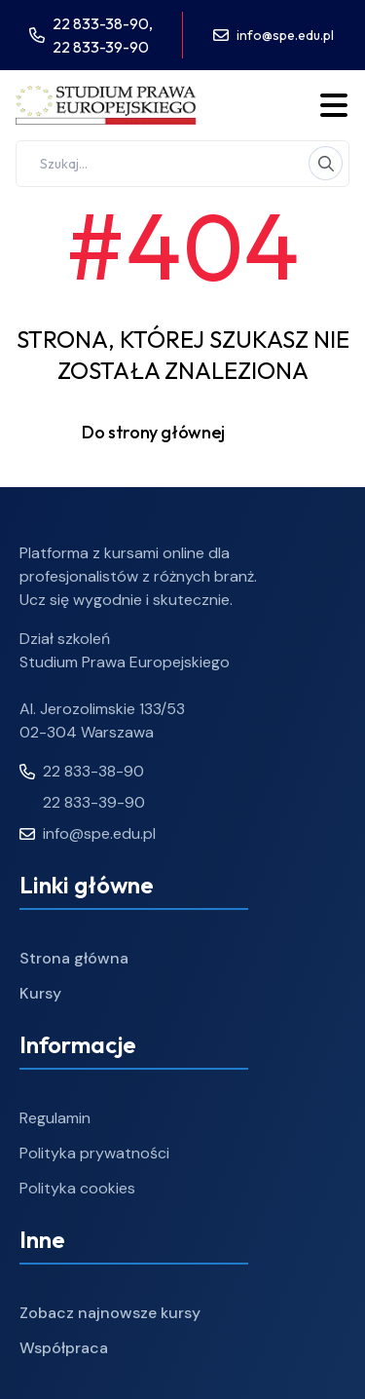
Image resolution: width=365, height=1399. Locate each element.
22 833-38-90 (81, 771)
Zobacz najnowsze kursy (110, 1313)
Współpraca (63, 1348)
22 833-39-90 (101, 47)
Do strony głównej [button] (182, 432)
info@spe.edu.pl (285, 35)
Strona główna (73, 958)
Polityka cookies (77, 1188)
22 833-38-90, (103, 23)
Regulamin (55, 1118)
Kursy (40, 993)
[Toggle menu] (333, 105)
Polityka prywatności (94, 1153)
